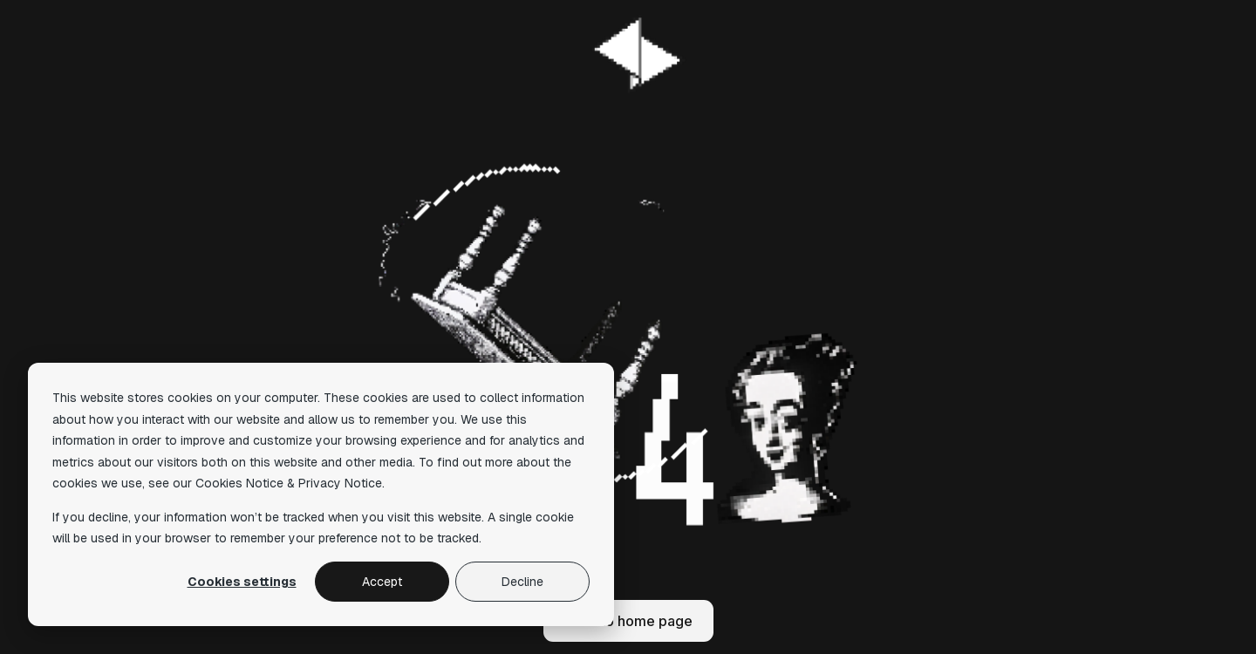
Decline (522, 581)
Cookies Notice (239, 483)
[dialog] (321, 494)
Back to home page (628, 621)
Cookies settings (242, 581)
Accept (382, 581)
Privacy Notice (340, 483)
